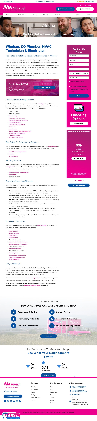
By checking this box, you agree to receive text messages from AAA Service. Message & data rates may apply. (79, 89)
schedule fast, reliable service (32, 285)
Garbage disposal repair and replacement (20, 131)
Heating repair (12, 174)
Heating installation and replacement (19, 172)
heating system (10, 167)
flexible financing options (32, 278)
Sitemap (71, 412)
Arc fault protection (14, 233)
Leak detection (13, 129)
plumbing (40, 104)
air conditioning (52, 146)
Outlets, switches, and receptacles (18, 244)
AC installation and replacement (17, 152)
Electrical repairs (13, 237)
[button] (78, 158)
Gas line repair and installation (17, 133)
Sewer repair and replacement (17, 118)
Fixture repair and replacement (17, 124)
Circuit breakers (13, 235)
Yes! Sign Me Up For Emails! (77, 81)
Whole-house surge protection (17, 257)
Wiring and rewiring (14, 259)
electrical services (41, 225)
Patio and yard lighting (15, 248)
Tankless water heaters (15, 122)
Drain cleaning (13, 116)
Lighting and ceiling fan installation (18, 242)
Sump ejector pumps (14, 135)
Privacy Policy (64, 412)
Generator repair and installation (17, 255)
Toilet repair (12, 127)
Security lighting (13, 253)
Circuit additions (13, 231)
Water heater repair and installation (18, 120)
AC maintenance (13, 156)
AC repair (11, 154)
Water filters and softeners (16, 138)
